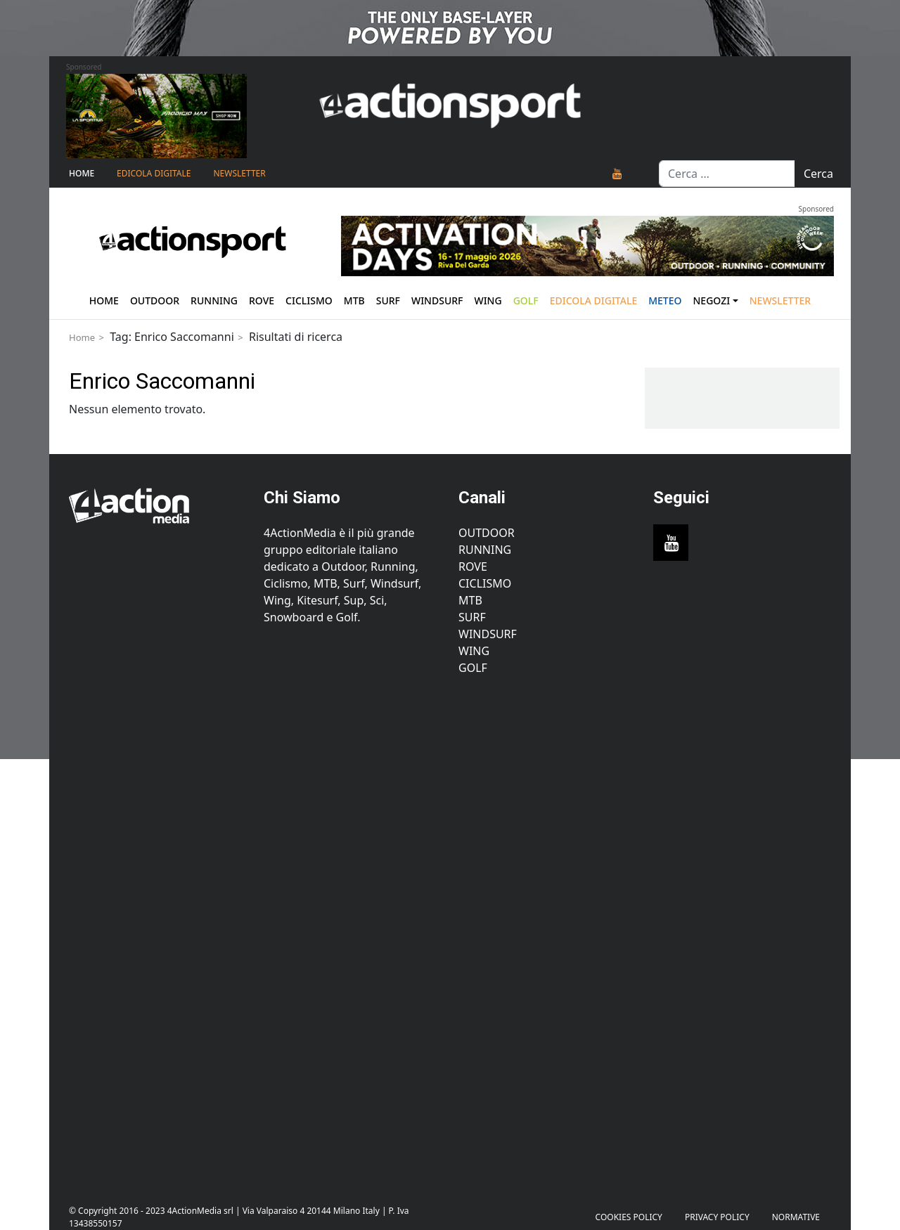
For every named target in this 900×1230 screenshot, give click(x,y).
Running (214, 300)
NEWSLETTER (239, 173)
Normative (796, 1217)
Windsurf (437, 300)
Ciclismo (309, 300)
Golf (472, 667)
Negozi (712, 300)
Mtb (354, 300)
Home (81, 173)
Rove (261, 300)
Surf (388, 300)
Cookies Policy (629, 1217)
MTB (470, 600)
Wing (487, 300)
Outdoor (154, 300)
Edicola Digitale (154, 173)
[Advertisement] (158, 932)
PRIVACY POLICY (717, 1217)
